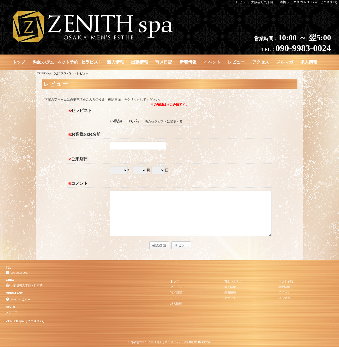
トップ (18, 62)
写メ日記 (163, 62)
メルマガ (284, 62)
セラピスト (91, 62)
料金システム (43, 62)
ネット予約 (67, 62)
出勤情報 (139, 62)
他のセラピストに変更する (164, 121)
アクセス (260, 62)
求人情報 (308, 62)
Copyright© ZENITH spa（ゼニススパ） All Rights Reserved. (169, 342)
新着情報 (188, 62)
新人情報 (115, 62)
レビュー (236, 62)
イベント (212, 62)
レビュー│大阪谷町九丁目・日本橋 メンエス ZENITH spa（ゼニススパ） (287, 2)
